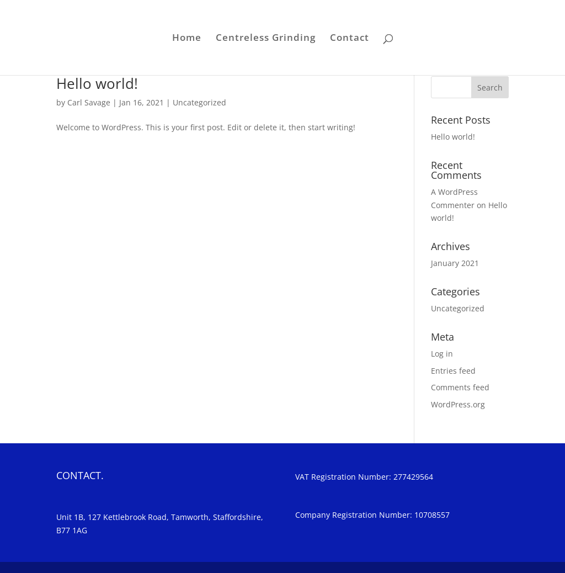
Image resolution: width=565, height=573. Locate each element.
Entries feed (453, 370)
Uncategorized (199, 102)
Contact (349, 39)
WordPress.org (458, 404)
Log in (442, 353)
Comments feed (460, 387)
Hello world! (97, 83)
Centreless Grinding (266, 39)
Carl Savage (88, 102)
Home (186, 39)
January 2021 (455, 263)
